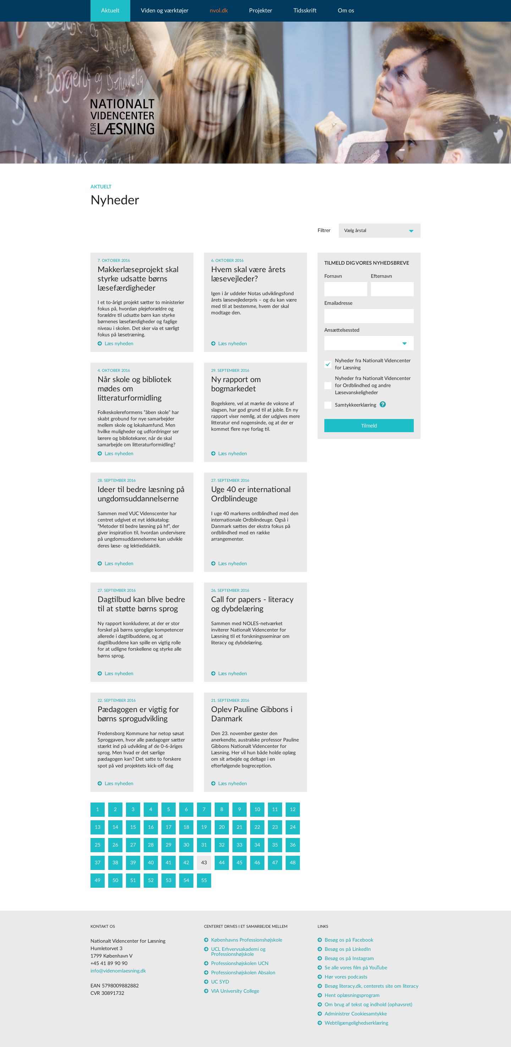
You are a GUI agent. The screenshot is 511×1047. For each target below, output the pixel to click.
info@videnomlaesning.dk (118, 971)
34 (257, 845)
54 (186, 880)
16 (151, 827)
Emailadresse (338, 303)
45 (239, 862)
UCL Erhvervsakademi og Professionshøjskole (238, 952)
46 (257, 862)
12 (293, 809)
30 (186, 845)
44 (222, 862)
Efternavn (381, 276)
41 (168, 862)
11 (275, 809)
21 (239, 827)
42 (186, 862)
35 (275, 845)
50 (115, 880)
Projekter (260, 10)
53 (168, 880)
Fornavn (333, 276)
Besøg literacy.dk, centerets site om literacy (371, 986)
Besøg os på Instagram (349, 958)
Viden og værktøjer (164, 10)
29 (168, 845)
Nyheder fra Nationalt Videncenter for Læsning (373, 364)
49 (97, 880)
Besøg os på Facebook (349, 940)
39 (133, 862)
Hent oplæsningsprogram (352, 995)
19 (204, 827)
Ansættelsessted (341, 330)
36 (293, 845)
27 (133, 845)
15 (133, 827)
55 (204, 880)
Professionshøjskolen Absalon (243, 972)
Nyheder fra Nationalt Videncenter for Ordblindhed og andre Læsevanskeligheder (373, 385)
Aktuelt (110, 10)
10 (257, 809)
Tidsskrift (305, 10)
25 (97, 845)
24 (293, 827)
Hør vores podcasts (346, 977)
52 (151, 880)
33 (239, 845)
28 (151, 845)
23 (275, 827)
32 (222, 845)
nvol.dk (219, 10)
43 (204, 862)
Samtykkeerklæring (355, 405)
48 (293, 862)
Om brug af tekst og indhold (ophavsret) (368, 1004)
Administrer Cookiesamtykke (356, 1014)
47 (275, 862)
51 (133, 880)
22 (257, 827)
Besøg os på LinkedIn (348, 949)
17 (168, 827)
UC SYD (220, 982)
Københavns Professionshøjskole (246, 940)
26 (115, 845)
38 (115, 862)
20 (222, 827)
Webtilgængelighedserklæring (356, 1023)
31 (204, 845)
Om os (346, 10)
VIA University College (235, 991)
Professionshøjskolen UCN (240, 963)
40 (151, 862)
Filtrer (324, 230)
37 (97, 862)
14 (115, 827)
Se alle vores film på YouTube (356, 967)
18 (186, 827)
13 (97, 827)
